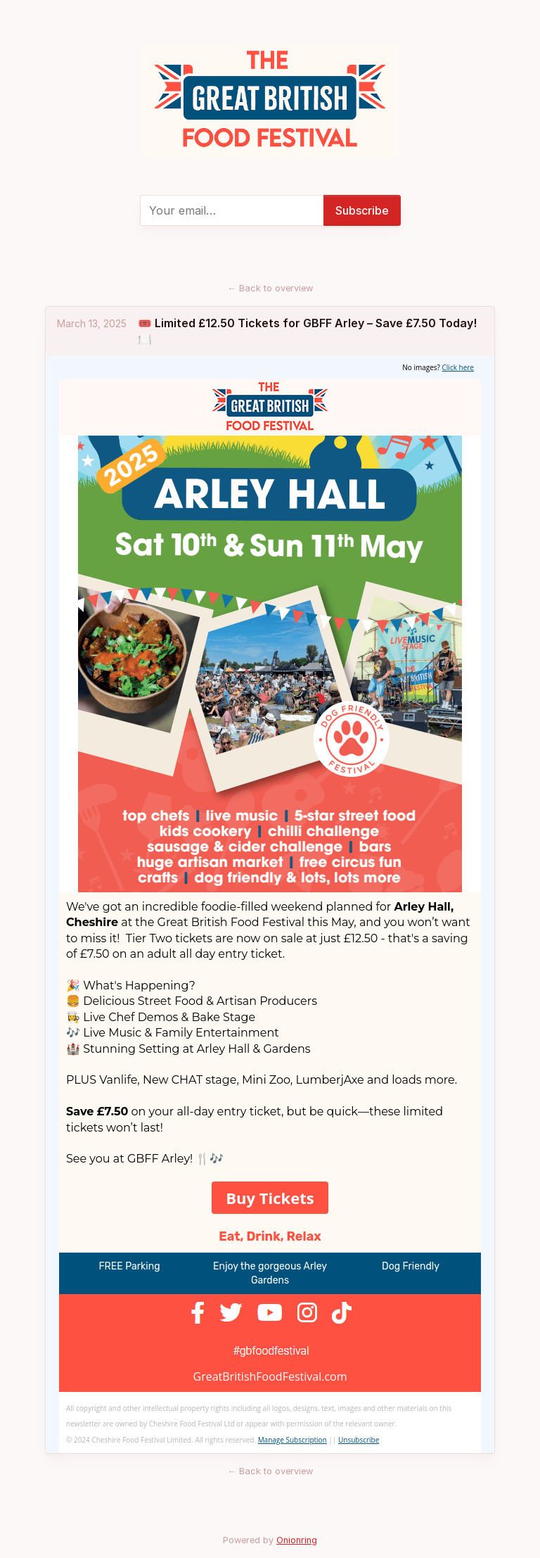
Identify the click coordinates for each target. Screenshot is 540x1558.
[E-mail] (231, 210)
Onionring (296, 1540)
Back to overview (270, 288)
